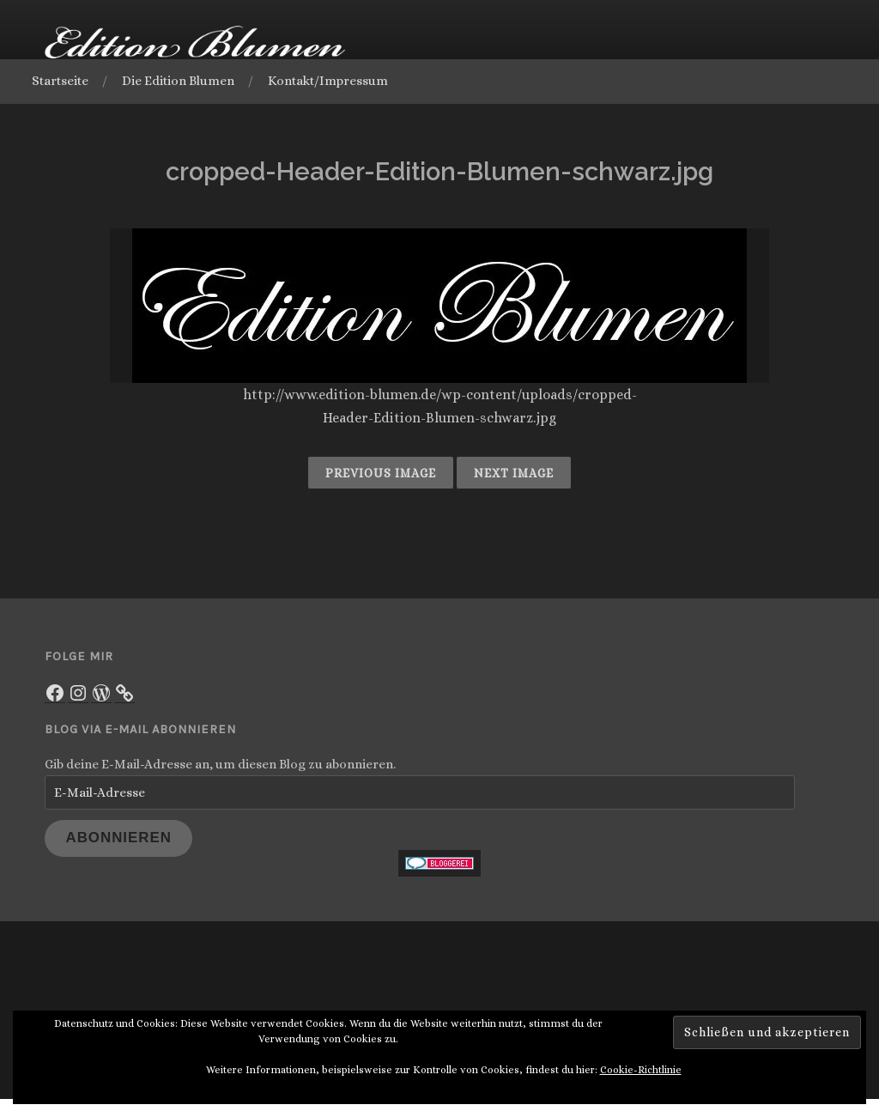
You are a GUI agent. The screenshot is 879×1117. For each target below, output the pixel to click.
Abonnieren (119, 846)
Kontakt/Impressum (335, 80)
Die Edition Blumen (185, 80)
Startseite (67, 80)
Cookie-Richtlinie (641, 1091)
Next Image (514, 475)
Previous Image (380, 475)
